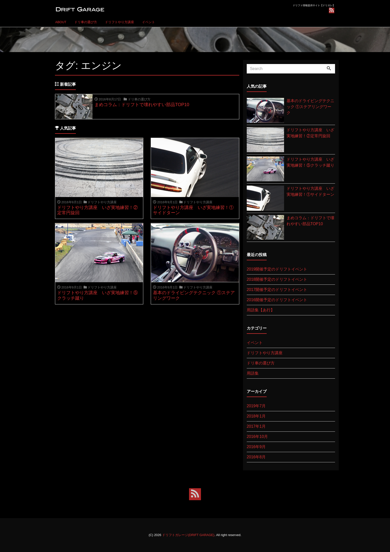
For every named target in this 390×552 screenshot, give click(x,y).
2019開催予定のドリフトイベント (277, 269)
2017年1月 (256, 426)
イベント (148, 22)
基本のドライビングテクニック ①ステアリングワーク (310, 107)
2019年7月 (256, 406)
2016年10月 (257, 436)
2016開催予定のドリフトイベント (277, 300)
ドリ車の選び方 (85, 22)
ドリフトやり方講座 (119, 22)
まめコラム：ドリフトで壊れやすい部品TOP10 (310, 221)
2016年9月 (256, 447)
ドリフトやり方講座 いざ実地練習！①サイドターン (310, 191)
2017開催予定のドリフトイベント (277, 289)
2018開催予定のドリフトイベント (277, 279)
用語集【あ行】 (261, 310)
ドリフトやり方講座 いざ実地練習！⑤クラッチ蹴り (310, 162)
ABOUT (60, 22)
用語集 (253, 373)
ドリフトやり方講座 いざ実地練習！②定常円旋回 (310, 133)
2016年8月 (256, 457)
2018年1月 (256, 416)
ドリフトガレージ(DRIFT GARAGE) (188, 535)
